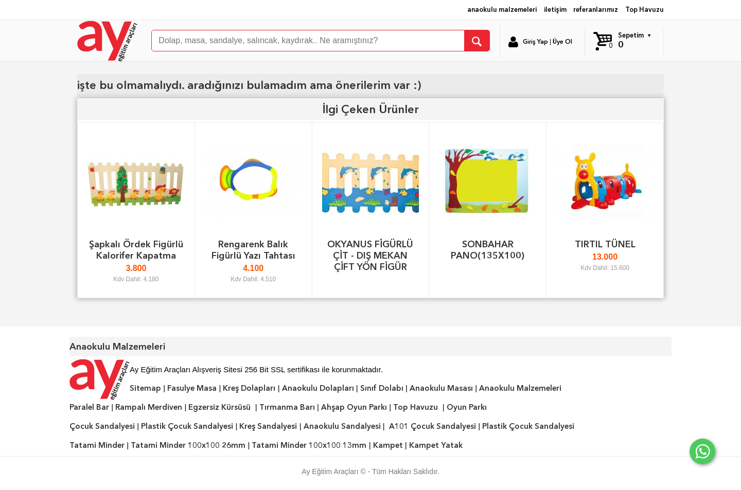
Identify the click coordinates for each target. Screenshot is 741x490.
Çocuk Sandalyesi (102, 426)
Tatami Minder (97, 445)
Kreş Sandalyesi (268, 426)
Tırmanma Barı (287, 407)
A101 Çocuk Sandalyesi (432, 426)
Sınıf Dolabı (381, 388)
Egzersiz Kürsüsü (219, 407)
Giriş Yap (535, 41)
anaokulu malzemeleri (502, 9)
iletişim (555, 9)
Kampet (388, 445)
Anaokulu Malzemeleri (520, 388)
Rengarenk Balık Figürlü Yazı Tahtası (253, 250)
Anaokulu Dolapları (318, 388)
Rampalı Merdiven (148, 407)
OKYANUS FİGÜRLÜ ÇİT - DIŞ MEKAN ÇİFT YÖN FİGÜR (370, 255)
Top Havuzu (644, 9)
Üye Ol (562, 41)
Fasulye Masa (192, 388)
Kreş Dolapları (249, 388)
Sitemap (145, 388)
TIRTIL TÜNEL (605, 244)
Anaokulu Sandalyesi (342, 426)
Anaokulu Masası (441, 388)
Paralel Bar (89, 407)
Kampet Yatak (436, 445)
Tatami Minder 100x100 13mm (309, 445)
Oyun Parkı (467, 407)
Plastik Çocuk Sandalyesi (187, 426)
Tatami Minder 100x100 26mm (188, 445)
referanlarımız (595, 9)
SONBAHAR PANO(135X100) (487, 250)
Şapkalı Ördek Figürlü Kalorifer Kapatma (136, 250)
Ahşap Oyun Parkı (354, 407)
